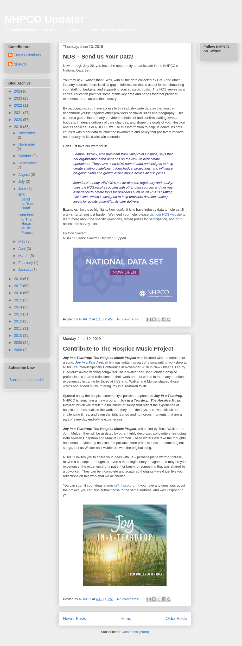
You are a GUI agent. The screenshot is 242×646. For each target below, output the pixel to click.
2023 (18, 98)
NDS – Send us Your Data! (98, 56)
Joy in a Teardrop (89, 362)
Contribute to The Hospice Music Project (118, 348)
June (22, 188)
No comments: (128, 319)
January (25, 270)
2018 (18, 279)
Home (125, 618)
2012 (18, 321)
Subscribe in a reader (26, 380)
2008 (18, 350)
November (26, 144)
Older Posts (176, 618)
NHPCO (20, 64)
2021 (18, 113)
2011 (18, 328)
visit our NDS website (166, 214)
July (22, 181)
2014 (18, 307)
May (22, 241)
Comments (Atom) (135, 632)
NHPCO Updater (44, 19)
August (24, 174)
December (26, 133)
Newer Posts (74, 618)
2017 (18, 286)
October (25, 156)
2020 (18, 120)
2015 (18, 300)
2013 (18, 314)
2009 (18, 342)
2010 (18, 335)
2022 (18, 105)
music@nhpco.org (121, 485)
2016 (18, 293)
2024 (18, 91)
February (26, 263)
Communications (27, 55)
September (27, 163)
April (22, 249)
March (23, 256)
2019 (18, 127)
